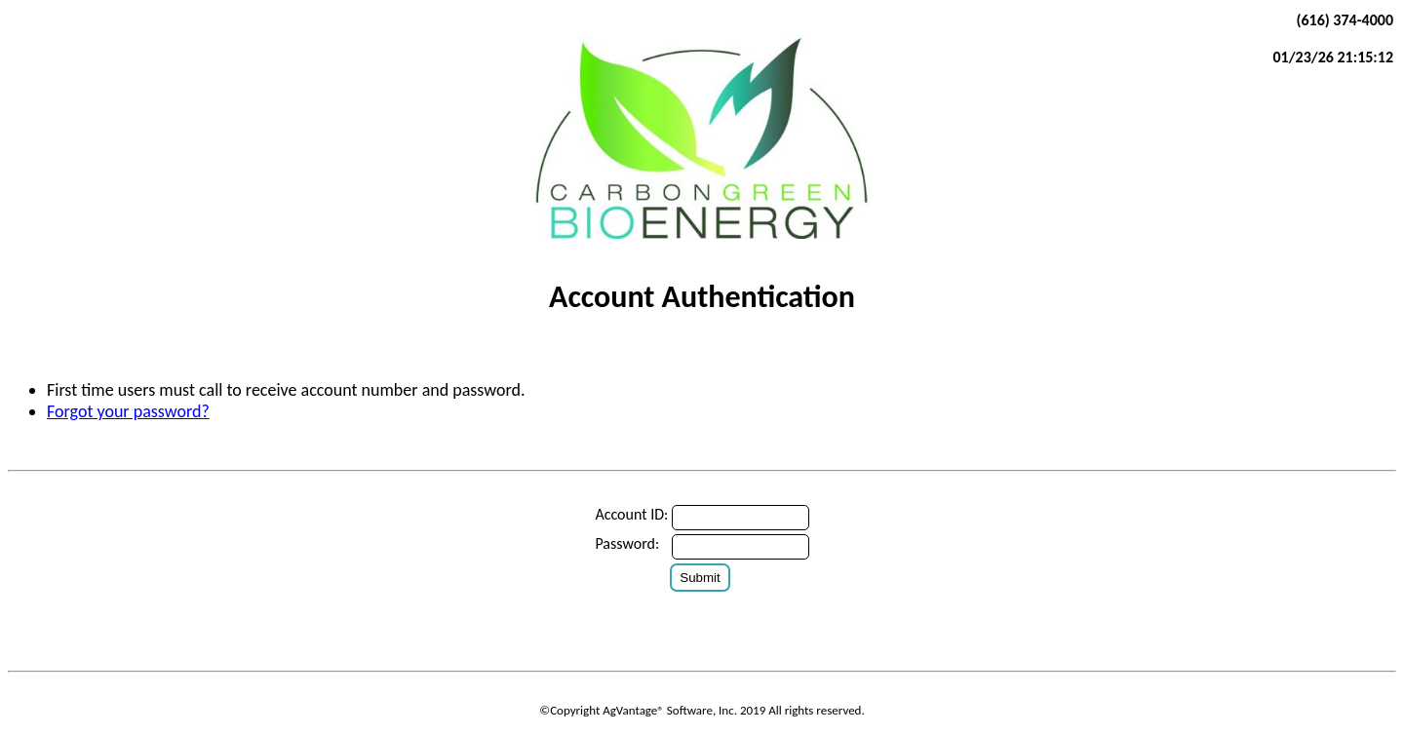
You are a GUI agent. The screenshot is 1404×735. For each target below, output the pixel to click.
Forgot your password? (128, 411)
